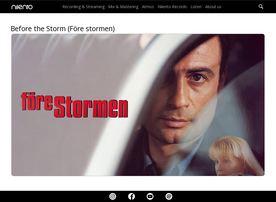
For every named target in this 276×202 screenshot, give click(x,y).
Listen (196, 6)
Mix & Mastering (123, 6)
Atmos (148, 6)
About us (213, 6)
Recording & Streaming (83, 6)
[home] (21, 6)
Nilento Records (172, 6)
